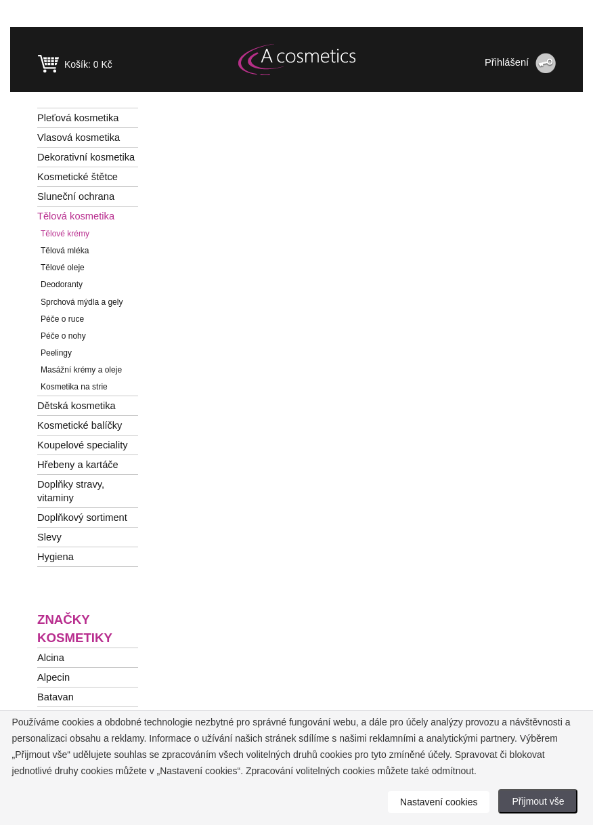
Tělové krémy (65, 233)
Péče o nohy (63, 336)
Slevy (49, 537)
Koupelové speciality (82, 445)
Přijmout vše (538, 801)
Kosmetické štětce (77, 176)
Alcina (50, 657)
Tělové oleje (63, 267)
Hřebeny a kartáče (77, 464)
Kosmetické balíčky (79, 425)
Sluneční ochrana (75, 196)
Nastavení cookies (438, 802)
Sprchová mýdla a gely (82, 302)
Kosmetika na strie (74, 387)
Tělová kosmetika (75, 216)
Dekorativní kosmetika (86, 157)
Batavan (55, 697)
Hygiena (55, 556)
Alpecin (53, 677)
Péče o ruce (62, 319)
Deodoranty (62, 284)
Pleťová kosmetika (77, 117)
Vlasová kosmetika (78, 137)
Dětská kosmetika (76, 405)
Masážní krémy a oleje (81, 370)
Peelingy (56, 353)
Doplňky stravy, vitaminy (70, 491)
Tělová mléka (65, 250)
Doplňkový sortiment (82, 517)
